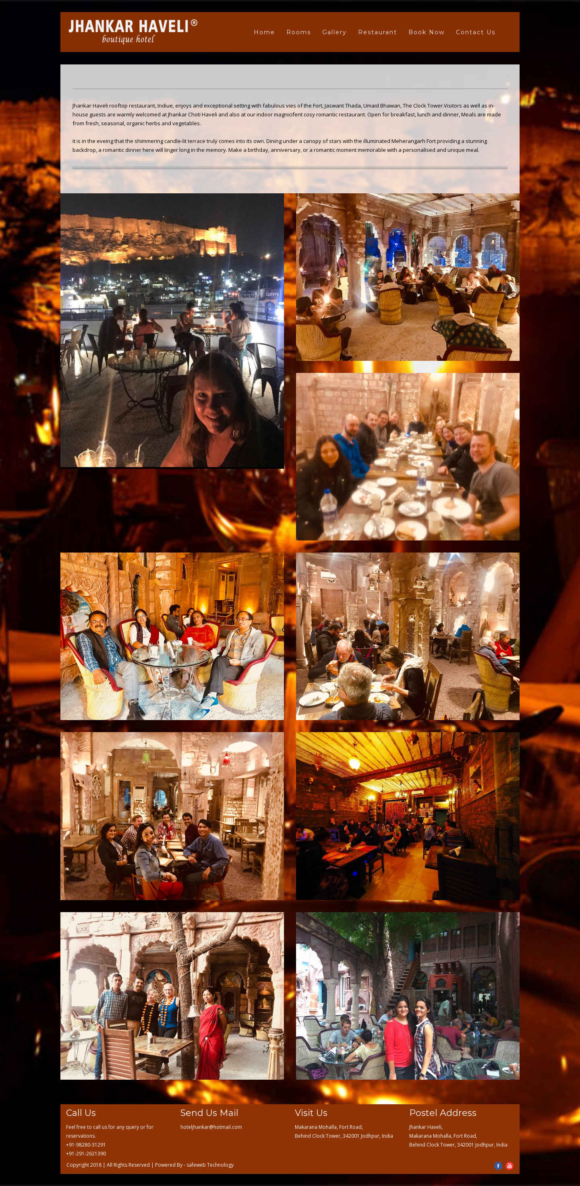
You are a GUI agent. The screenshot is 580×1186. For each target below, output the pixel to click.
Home (264, 32)
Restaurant (377, 32)
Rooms (298, 32)
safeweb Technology (210, 1164)
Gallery (334, 32)
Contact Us (475, 32)
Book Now (426, 32)
